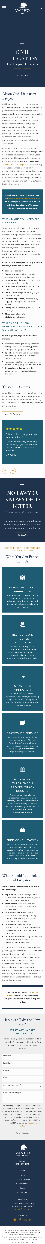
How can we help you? (12, 1093)
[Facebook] (20, 1220)
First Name (8, 1056)
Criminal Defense (22, 1179)
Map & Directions (22, 1209)
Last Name (8, 1063)
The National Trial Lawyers (14, 164)
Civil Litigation (22, 1184)
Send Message (22, 1133)
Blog (22, 1188)
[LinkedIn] (25, 1220)
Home (22, 1175)
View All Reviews (12, 414)
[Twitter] (30, 1220)
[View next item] (13, 471)
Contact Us (22, 75)
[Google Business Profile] (15, 1220)
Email (5, 1078)
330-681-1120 (22, 1164)
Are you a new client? (12, 1085)
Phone (6, 1070)
